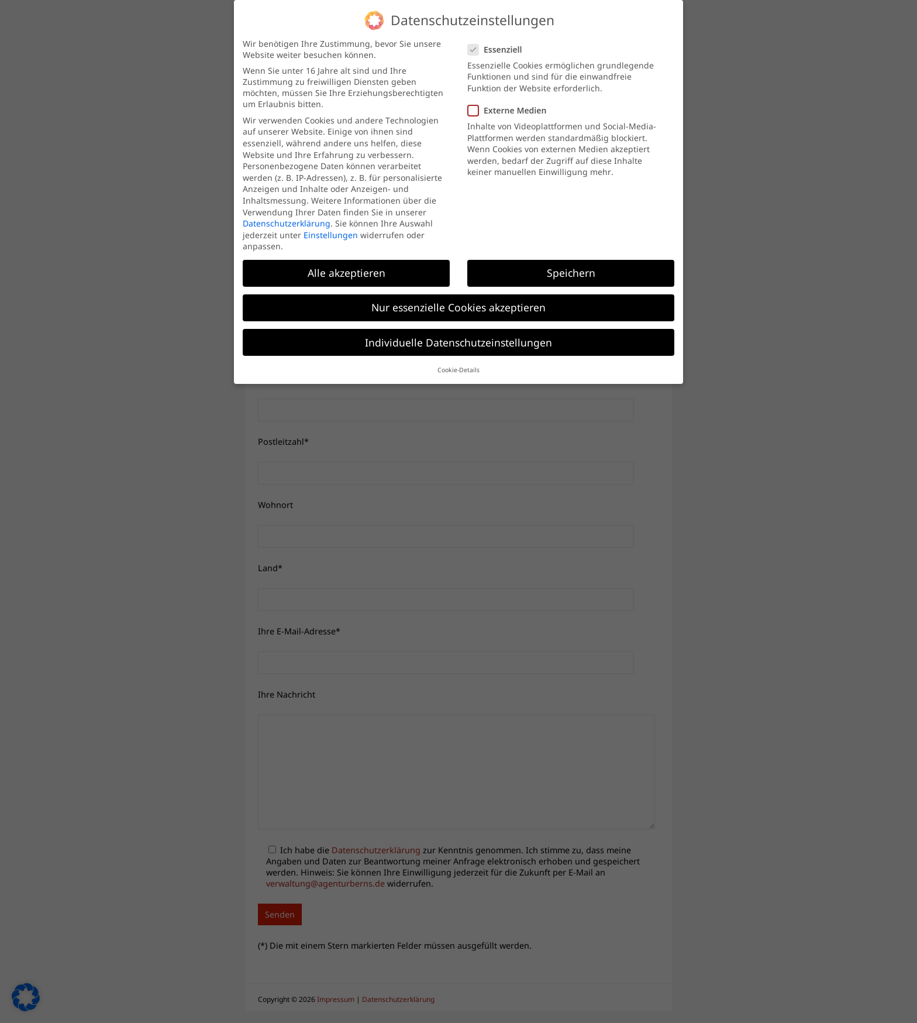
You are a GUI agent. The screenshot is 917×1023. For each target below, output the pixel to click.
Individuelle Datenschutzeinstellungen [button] (458, 342)
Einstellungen (331, 234)
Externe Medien (511, 110)
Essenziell (499, 48)
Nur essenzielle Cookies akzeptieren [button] (458, 307)
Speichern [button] (571, 273)
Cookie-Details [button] (458, 370)
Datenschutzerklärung (286, 223)
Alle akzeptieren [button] (346, 273)
